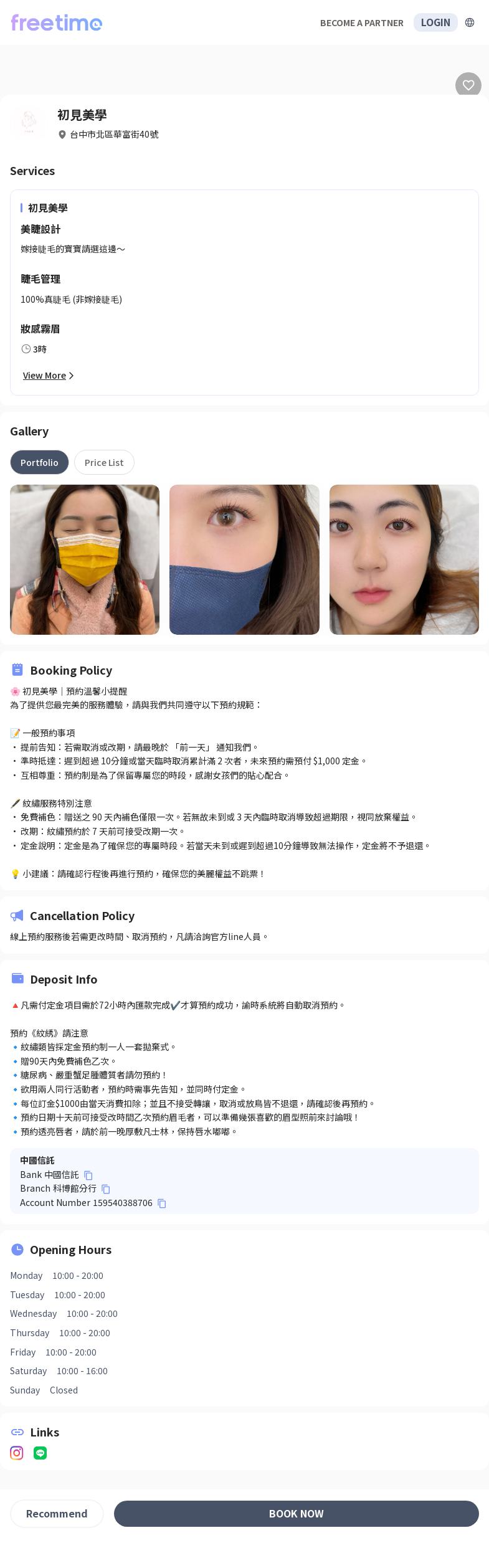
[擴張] (469, 22)
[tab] (39, 462)
